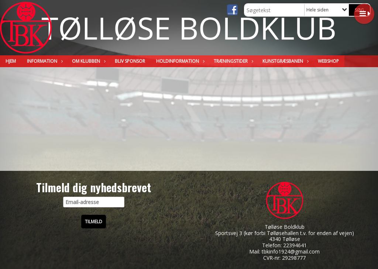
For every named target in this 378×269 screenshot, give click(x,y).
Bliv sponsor (130, 61)
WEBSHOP (328, 61)
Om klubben (88, 61)
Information (44, 61)
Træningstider (232, 61)
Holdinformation (179, 61)
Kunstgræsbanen (284, 61)
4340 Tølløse (284, 238)
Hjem (11, 61)
